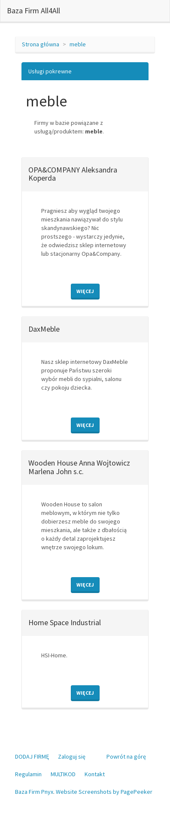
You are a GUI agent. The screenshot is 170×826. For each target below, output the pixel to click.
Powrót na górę (126, 756)
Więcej (85, 291)
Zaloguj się (71, 756)
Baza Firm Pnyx (34, 792)
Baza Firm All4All (33, 10)
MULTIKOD (63, 774)
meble (78, 44)
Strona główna (40, 44)
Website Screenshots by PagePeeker (104, 792)
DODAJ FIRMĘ (32, 756)
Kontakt (95, 774)
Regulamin (28, 774)
